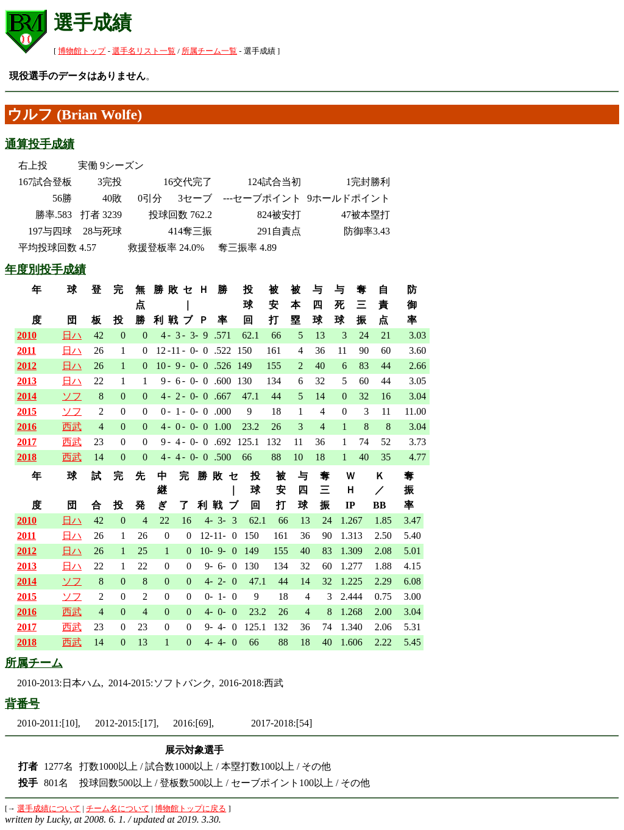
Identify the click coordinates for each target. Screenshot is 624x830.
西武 (72, 426)
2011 (26, 350)
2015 (27, 411)
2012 (27, 365)
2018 (27, 457)
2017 (27, 442)
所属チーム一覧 (209, 51)
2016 (27, 426)
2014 (27, 396)
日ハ (72, 335)
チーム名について (117, 808)
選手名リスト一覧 (144, 51)
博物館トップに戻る (190, 808)
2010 (27, 335)
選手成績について (48, 808)
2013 (27, 381)
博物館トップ (81, 51)
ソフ (72, 396)
